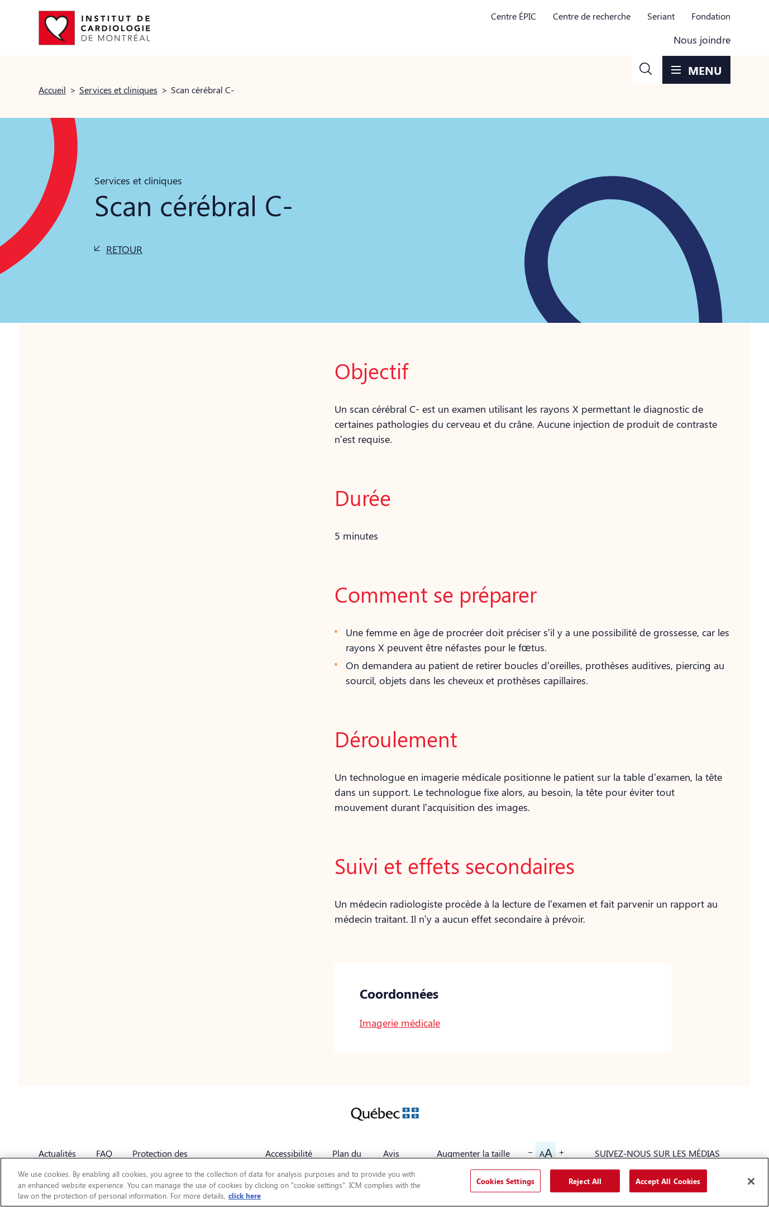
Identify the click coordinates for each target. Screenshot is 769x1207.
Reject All (585, 1180)
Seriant (661, 16)
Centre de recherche (592, 16)
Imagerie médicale (400, 1022)
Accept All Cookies (668, 1180)
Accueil (52, 90)
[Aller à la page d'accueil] (94, 28)
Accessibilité (288, 1153)
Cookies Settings (505, 1180)
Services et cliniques (118, 90)
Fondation (710, 16)
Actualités (57, 1153)
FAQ (104, 1153)
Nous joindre (702, 39)
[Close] (751, 1181)
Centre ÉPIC (513, 16)
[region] (384, 1182)
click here (244, 1195)
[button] (646, 70)
